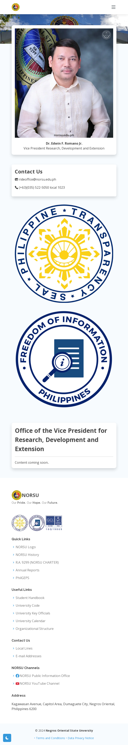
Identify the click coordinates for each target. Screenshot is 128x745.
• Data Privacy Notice (80, 738)
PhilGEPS (22, 577)
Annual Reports (27, 570)
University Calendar (31, 621)
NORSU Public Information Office (45, 675)
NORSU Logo (26, 547)
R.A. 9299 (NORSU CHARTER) (37, 562)
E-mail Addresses (28, 656)
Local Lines (24, 648)
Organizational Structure (35, 628)
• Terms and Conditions (49, 738)
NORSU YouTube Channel (39, 683)
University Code (28, 605)
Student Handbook (30, 597)
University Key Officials (33, 613)
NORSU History (27, 554)
